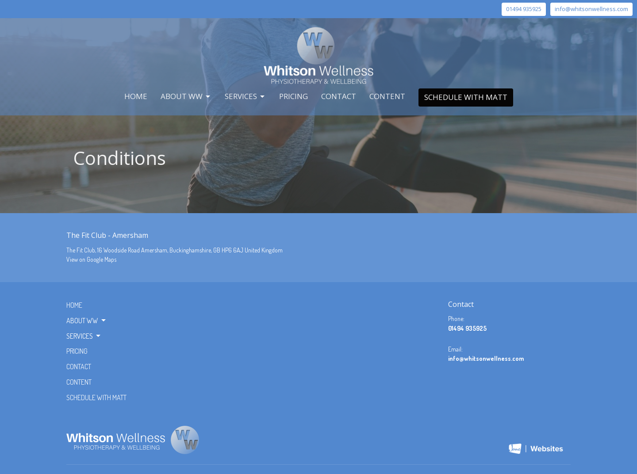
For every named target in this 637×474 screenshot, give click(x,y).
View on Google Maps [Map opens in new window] (91, 259)
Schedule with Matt (465, 97)
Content (387, 96)
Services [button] (84, 336)
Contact (338, 96)
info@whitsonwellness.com (591, 9)
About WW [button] (86, 320)
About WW (186, 96)
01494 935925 (523, 9)
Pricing (293, 96)
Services (245, 96)
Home (135, 96)
